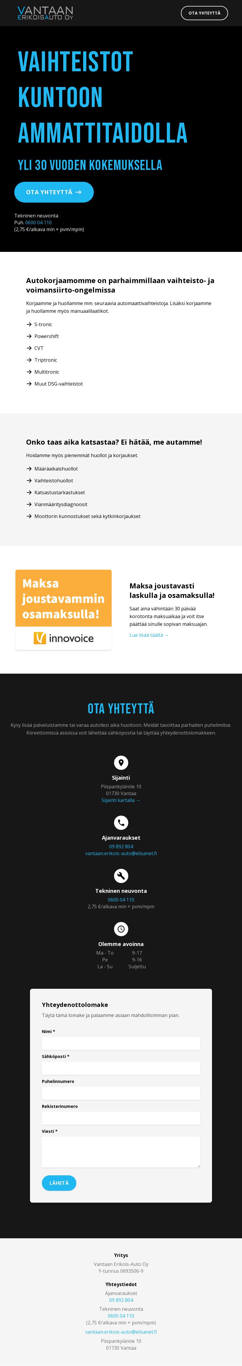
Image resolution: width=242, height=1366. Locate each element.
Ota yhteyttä (203, 13)
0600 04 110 (38, 223)
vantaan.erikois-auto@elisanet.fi (121, 854)
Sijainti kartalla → (121, 801)
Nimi (48, 1032)
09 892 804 (121, 847)
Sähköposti (55, 1057)
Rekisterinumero (60, 1107)
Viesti (50, 1132)
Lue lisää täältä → (149, 635)
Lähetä (59, 1183)
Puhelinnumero (58, 1082)
